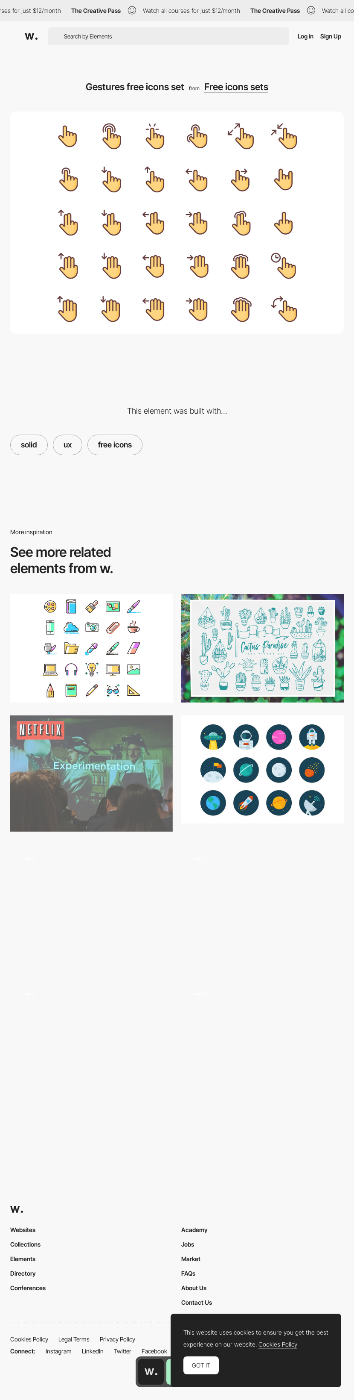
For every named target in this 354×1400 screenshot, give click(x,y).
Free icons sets (236, 86)
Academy (194, 1229)
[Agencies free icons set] (91, 648)
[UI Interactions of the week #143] (262, 905)
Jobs (187, 1244)
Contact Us (196, 1302)
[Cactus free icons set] (262, 648)
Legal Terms (74, 1339)
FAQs (188, 1273)
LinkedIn (93, 1351)
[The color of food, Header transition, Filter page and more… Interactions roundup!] (91, 1040)
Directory (23, 1273)
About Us (193, 1287)
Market (190, 1258)
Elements (22, 1258)
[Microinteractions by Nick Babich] (91, 905)
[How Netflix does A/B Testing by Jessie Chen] (91, 773)
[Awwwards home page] (151, 1372)
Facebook (154, 1351)
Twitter (122, 1351)
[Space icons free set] (262, 769)
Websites (22, 1229)
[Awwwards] (31, 36)
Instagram (59, 1351)
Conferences (28, 1287)
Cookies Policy (29, 1339)
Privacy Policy (117, 1339)
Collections (25, 1244)
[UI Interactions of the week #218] (262, 1040)
